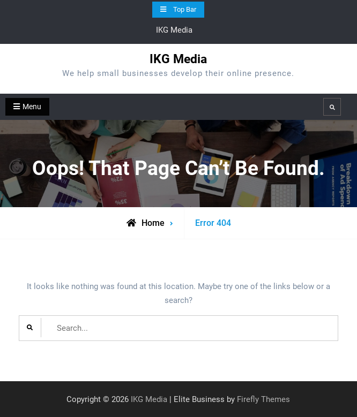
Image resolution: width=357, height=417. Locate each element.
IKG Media (178, 59)
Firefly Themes (263, 399)
